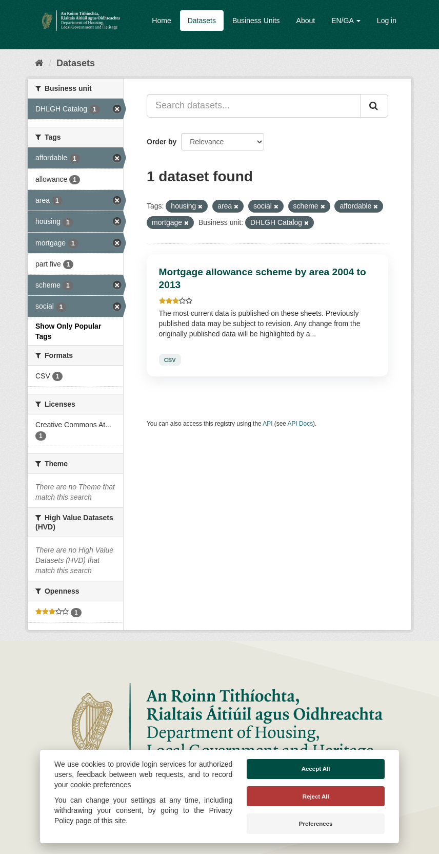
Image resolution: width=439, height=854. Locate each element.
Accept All (316, 769)
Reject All (316, 796)
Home (161, 20)
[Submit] (374, 106)
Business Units (256, 20)
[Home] (39, 63)
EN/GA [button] (346, 20)
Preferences (316, 824)
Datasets (202, 20)
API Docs (300, 423)
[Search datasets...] (254, 106)
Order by (161, 142)
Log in (386, 20)
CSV (170, 359)
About (305, 20)
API (267, 423)
